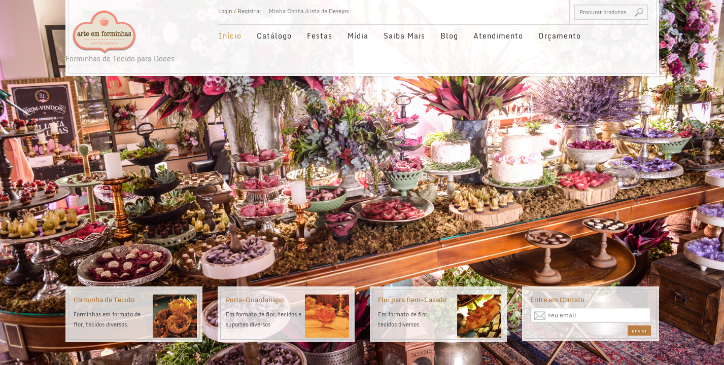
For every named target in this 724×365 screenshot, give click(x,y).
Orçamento (559, 36)
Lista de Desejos (328, 11)
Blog (449, 36)
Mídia (358, 36)
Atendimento (498, 36)
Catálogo (274, 36)
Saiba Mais (404, 36)
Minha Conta (286, 11)
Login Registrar (239, 11)
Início (230, 36)
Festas (319, 36)
